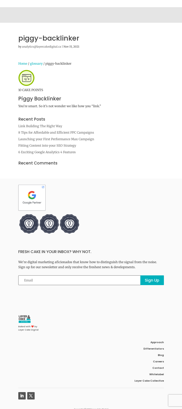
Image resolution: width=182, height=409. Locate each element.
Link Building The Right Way (40, 126)
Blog (161, 355)
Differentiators (153, 349)
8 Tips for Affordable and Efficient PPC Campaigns (56, 132)
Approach (157, 342)
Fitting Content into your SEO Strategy (47, 145)
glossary (36, 63)
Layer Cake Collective (149, 381)
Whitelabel (156, 374)
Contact (158, 368)
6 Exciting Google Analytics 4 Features (47, 152)
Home (22, 63)
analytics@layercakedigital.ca (41, 46)
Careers (158, 361)
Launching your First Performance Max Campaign (56, 139)
